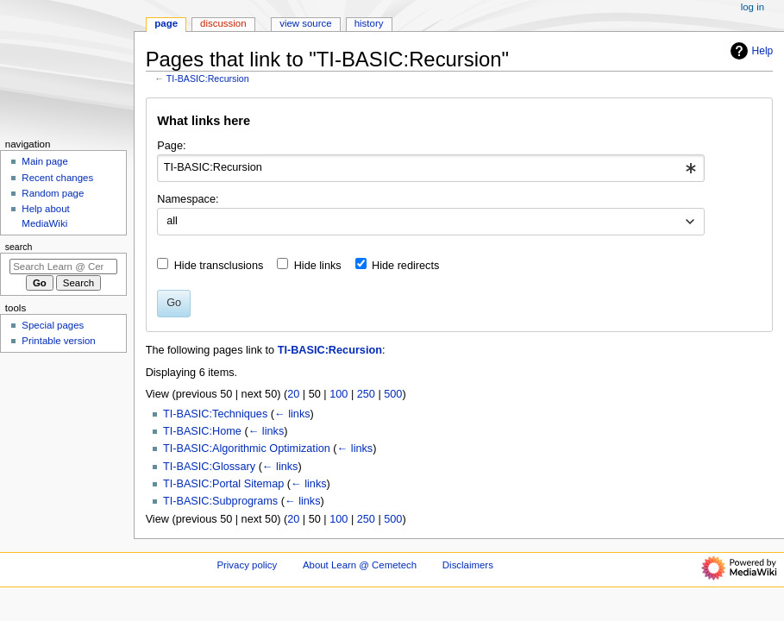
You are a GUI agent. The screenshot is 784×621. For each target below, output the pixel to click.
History (369, 23)
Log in (752, 7)
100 (338, 394)
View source (305, 23)
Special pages (53, 325)
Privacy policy (246, 565)
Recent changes (57, 177)
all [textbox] (172, 221)
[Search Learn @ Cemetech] (63, 266)
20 (293, 394)
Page (166, 23)
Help (750, 51)
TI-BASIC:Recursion (207, 78)
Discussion (223, 23)
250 (366, 394)
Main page (45, 161)
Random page (53, 193)
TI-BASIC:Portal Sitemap (223, 484)
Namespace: (187, 199)
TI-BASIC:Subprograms (220, 501)
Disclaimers (467, 565)
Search (19, 247)
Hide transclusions (219, 266)
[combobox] (431, 168)
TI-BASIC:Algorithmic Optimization (246, 448)
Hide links (318, 266)
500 (393, 394)
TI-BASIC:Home (202, 431)
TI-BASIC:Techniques (215, 414)
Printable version (58, 341)
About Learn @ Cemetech (360, 565)
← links (292, 414)
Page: (171, 146)
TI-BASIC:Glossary (209, 467)
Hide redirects (405, 266)
